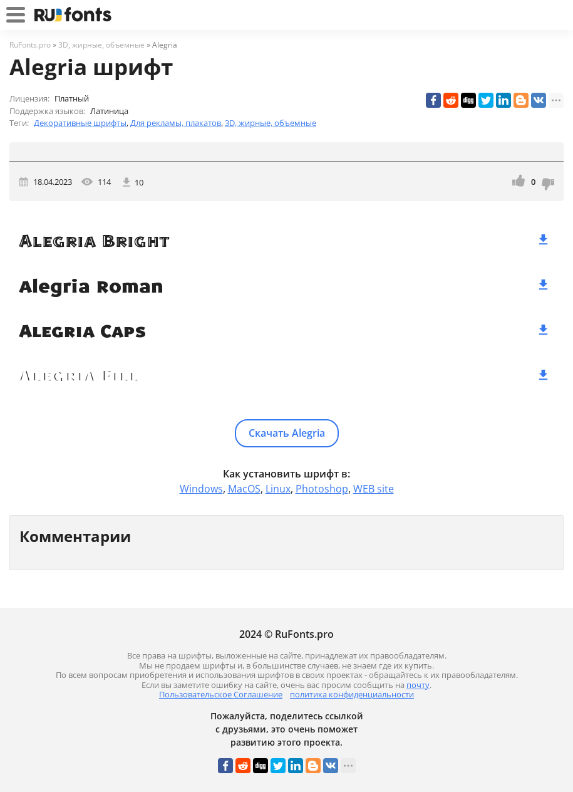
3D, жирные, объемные (270, 122)
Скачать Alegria (287, 433)
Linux (278, 489)
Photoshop (322, 489)
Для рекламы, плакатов (175, 122)
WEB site (373, 489)
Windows (201, 489)
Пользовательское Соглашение (220, 694)
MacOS (244, 489)
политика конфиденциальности (352, 694)
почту (418, 684)
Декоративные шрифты (80, 122)
